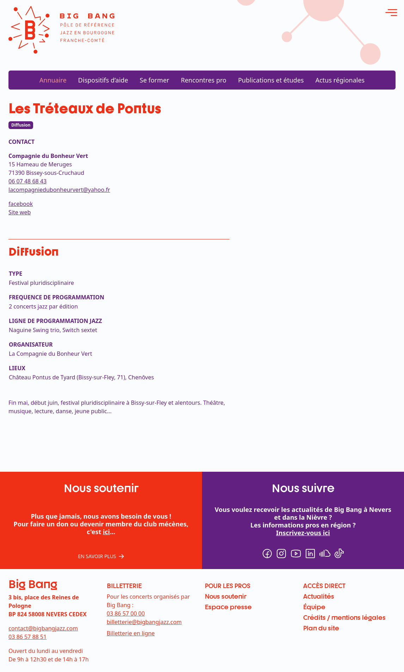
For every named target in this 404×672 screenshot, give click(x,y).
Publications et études (271, 80)
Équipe (314, 607)
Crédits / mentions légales (344, 617)
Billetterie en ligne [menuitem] (131, 633)
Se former (154, 80)
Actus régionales (340, 80)
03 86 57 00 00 (126, 613)
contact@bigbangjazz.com (43, 628)
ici (106, 531)
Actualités (318, 596)
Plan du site (321, 628)
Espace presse (228, 607)
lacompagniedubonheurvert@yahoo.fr (59, 190)
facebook (20, 204)
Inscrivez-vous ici (303, 533)
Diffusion (20, 125)
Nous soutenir (225, 596)
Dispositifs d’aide (103, 80)
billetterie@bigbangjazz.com (144, 622)
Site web (19, 212)
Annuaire (53, 80)
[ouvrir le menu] (391, 13)
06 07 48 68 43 (27, 181)
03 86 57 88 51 (27, 637)
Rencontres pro (203, 80)
